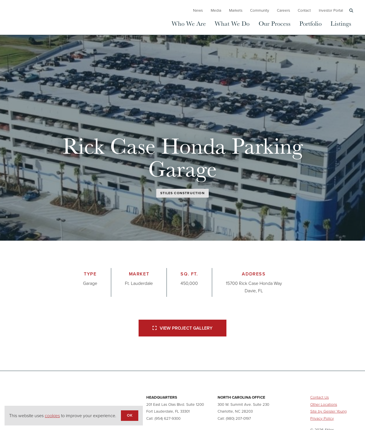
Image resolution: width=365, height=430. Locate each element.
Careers (283, 10)
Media (216, 10)
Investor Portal (331, 10)
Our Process (275, 23)
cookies (52, 415)
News (198, 10)
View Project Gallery (182, 328)
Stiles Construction (182, 193)
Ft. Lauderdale (139, 283)
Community (259, 10)
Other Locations (323, 404)
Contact (304, 10)
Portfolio (310, 23)
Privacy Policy (322, 418)
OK (129, 415)
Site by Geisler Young (328, 411)
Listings (340, 23)
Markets (235, 10)
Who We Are (189, 23)
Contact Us (319, 397)
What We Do (232, 23)
